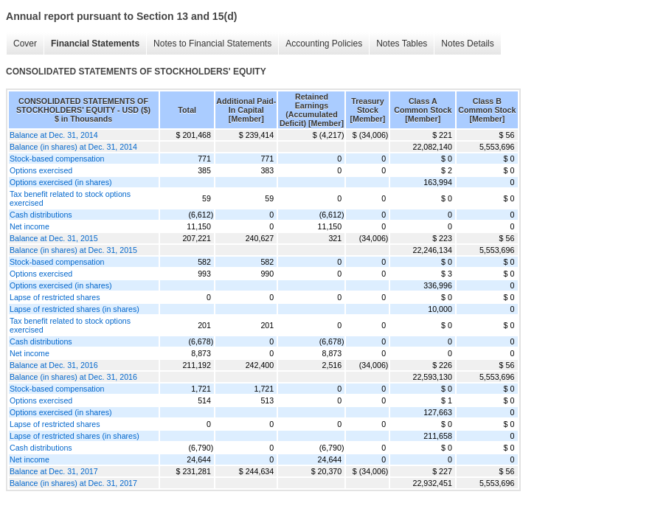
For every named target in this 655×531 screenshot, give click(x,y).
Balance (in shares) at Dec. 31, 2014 (73, 146)
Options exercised (41, 170)
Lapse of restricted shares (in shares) (74, 309)
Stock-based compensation (57, 158)
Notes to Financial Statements (212, 43)
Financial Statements (95, 43)
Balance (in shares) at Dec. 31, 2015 (73, 250)
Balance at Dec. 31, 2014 (54, 135)
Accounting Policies (323, 43)
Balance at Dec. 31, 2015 (54, 238)
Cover (25, 43)
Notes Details (467, 43)
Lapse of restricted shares (55, 297)
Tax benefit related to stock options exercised (70, 198)
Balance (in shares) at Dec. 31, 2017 (73, 483)
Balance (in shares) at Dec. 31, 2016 (73, 376)
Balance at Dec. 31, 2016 (54, 365)
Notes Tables (401, 43)
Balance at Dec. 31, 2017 (54, 471)
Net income (29, 226)
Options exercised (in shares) (61, 182)
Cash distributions (41, 214)
